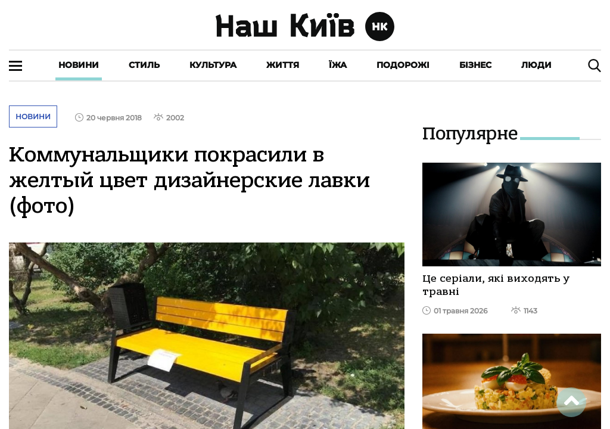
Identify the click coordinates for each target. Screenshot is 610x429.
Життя (282, 65)
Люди (536, 65)
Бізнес (475, 65)
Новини (78, 65)
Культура (212, 65)
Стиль (144, 65)
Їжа (338, 65)
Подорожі (403, 65)
